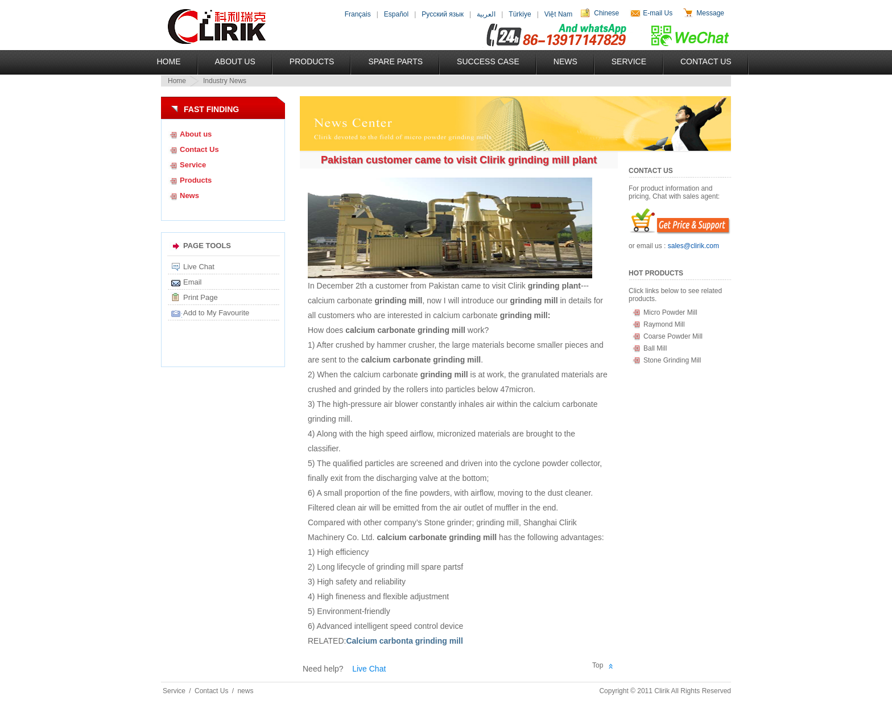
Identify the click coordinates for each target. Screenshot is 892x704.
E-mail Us (657, 13)
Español (396, 14)
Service (629, 61)
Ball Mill (655, 348)
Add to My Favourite (216, 312)
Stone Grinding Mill (672, 360)
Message (710, 13)
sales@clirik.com (693, 246)
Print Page (200, 297)
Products (312, 61)
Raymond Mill (664, 324)
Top (597, 665)
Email (192, 282)
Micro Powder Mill (670, 312)
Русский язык (443, 14)
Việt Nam (558, 14)
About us (196, 134)
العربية (486, 14)
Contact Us (706, 61)
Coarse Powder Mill (673, 336)
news (245, 691)
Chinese (606, 13)
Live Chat (198, 266)
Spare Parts (395, 61)
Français (358, 14)
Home (169, 61)
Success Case (488, 61)
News (565, 61)
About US (235, 61)
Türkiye (520, 14)
